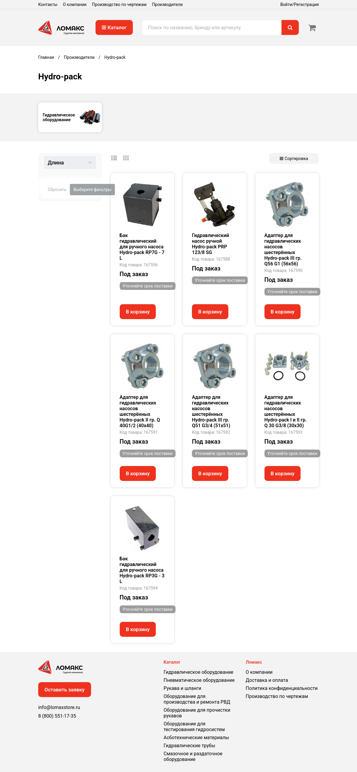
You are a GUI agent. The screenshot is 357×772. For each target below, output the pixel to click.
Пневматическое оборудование (199, 680)
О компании (75, 4)
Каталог (114, 27)
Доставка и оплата (267, 680)
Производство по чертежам (119, 4)
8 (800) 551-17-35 (57, 716)
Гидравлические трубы (189, 745)
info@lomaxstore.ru (59, 707)
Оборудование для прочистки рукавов (197, 713)
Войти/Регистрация (299, 4)
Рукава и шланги (182, 688)
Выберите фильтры (92, 189)
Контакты (47, 4)
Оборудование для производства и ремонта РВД (197, 699)
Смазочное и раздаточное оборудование (193, 756)
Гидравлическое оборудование (198, 672)
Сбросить (57, 189)
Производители (167, 4)
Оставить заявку (64, 690)
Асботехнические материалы (196, 737)
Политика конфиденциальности (282, 688)
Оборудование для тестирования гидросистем (194, 726)
